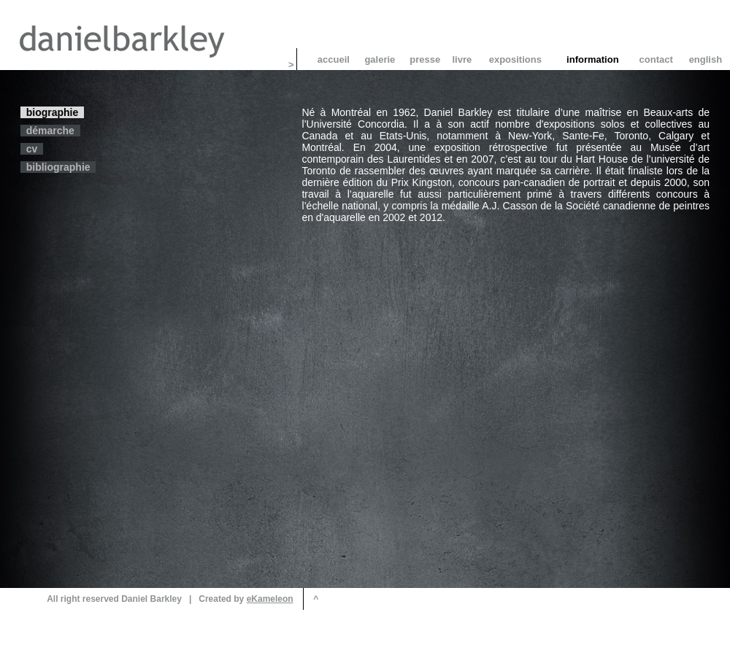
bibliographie (58, 167)
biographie (52, 112)
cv (31, 149)
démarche (50, 130)
